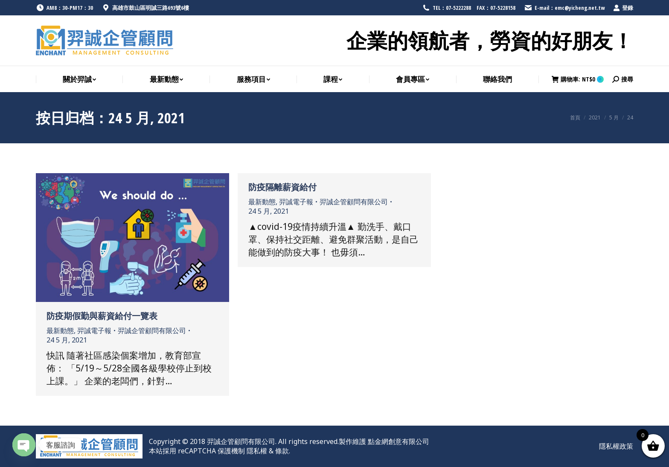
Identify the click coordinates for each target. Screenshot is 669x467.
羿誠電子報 (94, 330)
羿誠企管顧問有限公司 (241, 441)
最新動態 (60, 330)
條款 (282, 450)
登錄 (623, 8)
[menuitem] (79, 79)
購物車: (578, 79)
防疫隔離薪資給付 (282, 187)
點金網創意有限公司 (398, 441)
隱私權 (257, 450)
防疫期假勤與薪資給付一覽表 (102, 316)
